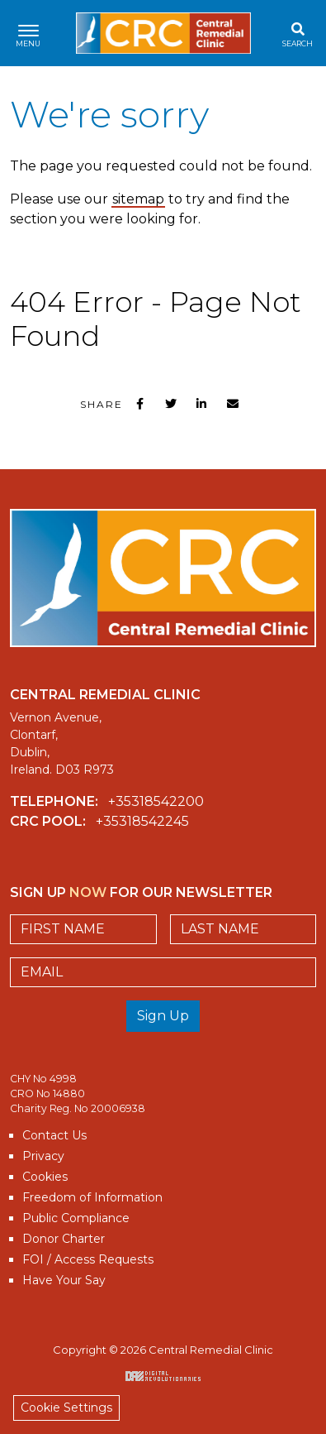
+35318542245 (142, 821)
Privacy (43, 1156)
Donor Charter (63, 1238)
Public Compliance (76, 1218)
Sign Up (163, 1016)
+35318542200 (156, 801)
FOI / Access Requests (88, 1259)
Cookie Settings (66, 1407)
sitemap (138, 199)
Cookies (45, 1176)
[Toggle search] (297, 33)
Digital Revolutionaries (163, 1376)
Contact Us (54, 1135)
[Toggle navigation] (28, 33)
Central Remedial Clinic (163, 33)
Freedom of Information (92, 1197)
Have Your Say (64, 1280)
